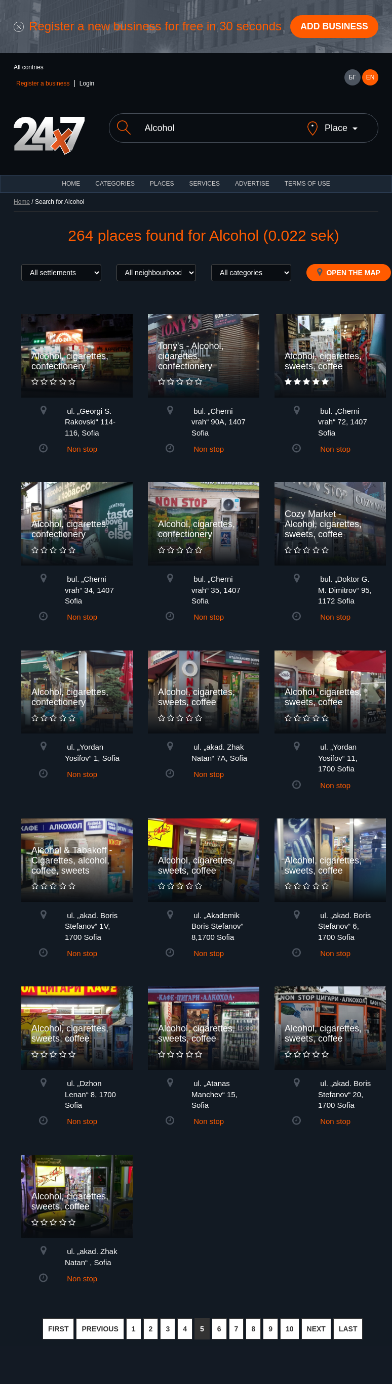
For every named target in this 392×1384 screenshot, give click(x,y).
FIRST (58, 1329)
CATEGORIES (115, 184)
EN (370, 77)
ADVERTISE (252, 184)
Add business (333, 27)
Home (22, 202)
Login (87, 84)
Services (204, 184)
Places (162, 184)
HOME (71, 184)
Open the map (348, 272)
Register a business (42, 84)
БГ (352, 77)
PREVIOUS (100, 1329)
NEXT (316, 1329)
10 (290, 1329)
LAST (348, 1329)
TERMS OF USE (307, 184)
